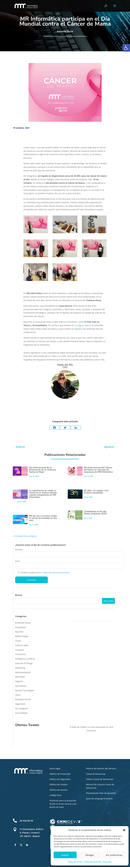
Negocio (19, 681)
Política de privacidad (92, 861)
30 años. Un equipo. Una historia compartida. (96, 491)
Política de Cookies (59, 784)
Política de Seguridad (60, 779)
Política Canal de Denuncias (99, 779)
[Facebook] (54, 428)
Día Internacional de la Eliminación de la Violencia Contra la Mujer (42, 469)
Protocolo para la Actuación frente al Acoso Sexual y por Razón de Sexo (63, 804)
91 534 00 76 (26, 821)
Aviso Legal (55, 768)
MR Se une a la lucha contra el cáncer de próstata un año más (43, 518)
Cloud (18, 640)
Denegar (89, 855)
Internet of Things (24, 663)
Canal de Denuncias (96, 774)
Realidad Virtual (23, 699)
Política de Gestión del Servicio (101, 768)
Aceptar (65, 855)
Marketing (20, 667)
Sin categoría (21, 708)
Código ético (56, 795)
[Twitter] (65, 428)
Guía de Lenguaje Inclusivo (99, 798)
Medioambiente (23, 672)
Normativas (20, 685)
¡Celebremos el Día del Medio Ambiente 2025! (95, 512)
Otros (18, 695)
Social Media (21, 713)
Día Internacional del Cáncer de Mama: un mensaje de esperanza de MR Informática (98, 469)
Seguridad (20, 703)
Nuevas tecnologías (24, 690)
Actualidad (20, 627)
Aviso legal (107, 861)
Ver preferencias (114, 855)
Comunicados (21, 645)
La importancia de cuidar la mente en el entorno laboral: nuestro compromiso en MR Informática (43, 494)
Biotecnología (21, 636)
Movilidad (20, 676)
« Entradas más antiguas (25, 536)
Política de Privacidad (59, 572)
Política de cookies (75, 861)
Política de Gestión (59, 789)
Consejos (19, 649)
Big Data (19, 631)
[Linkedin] (76, 428)
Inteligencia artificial (25, 658)
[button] (126, 48)
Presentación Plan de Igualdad (101, 793)
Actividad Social (65, 31)
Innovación (20, 654)
